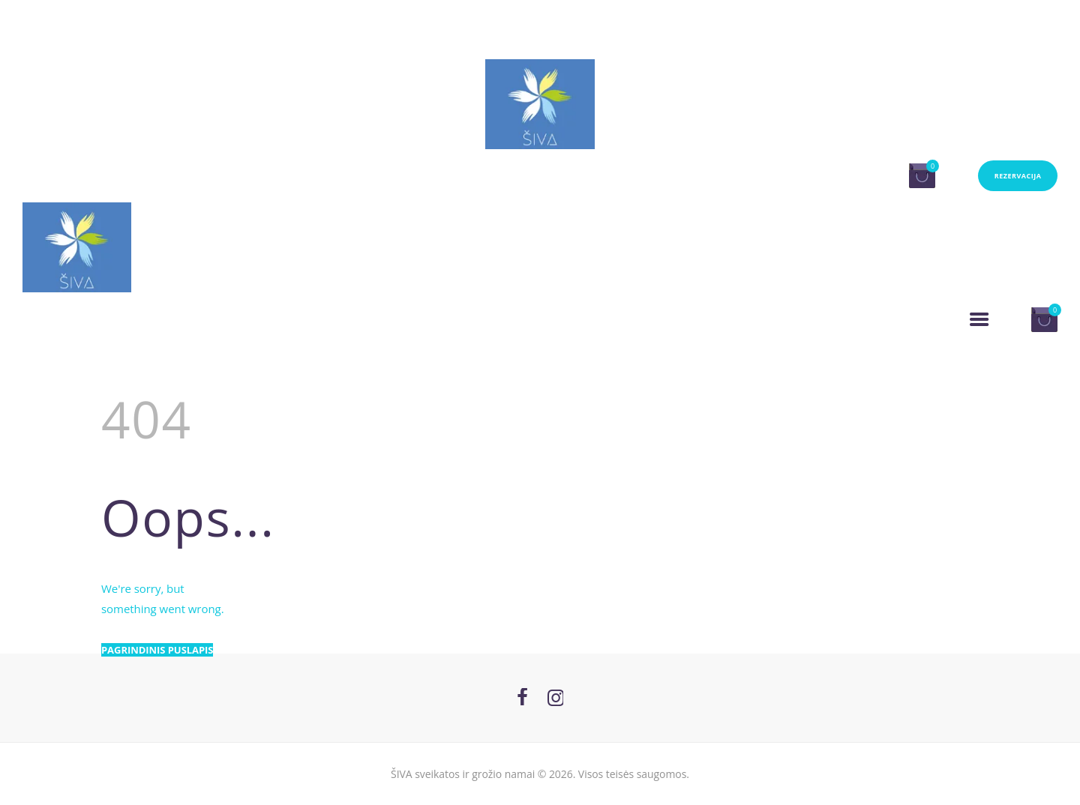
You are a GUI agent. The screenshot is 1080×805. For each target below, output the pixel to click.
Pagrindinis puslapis (157, 650)
